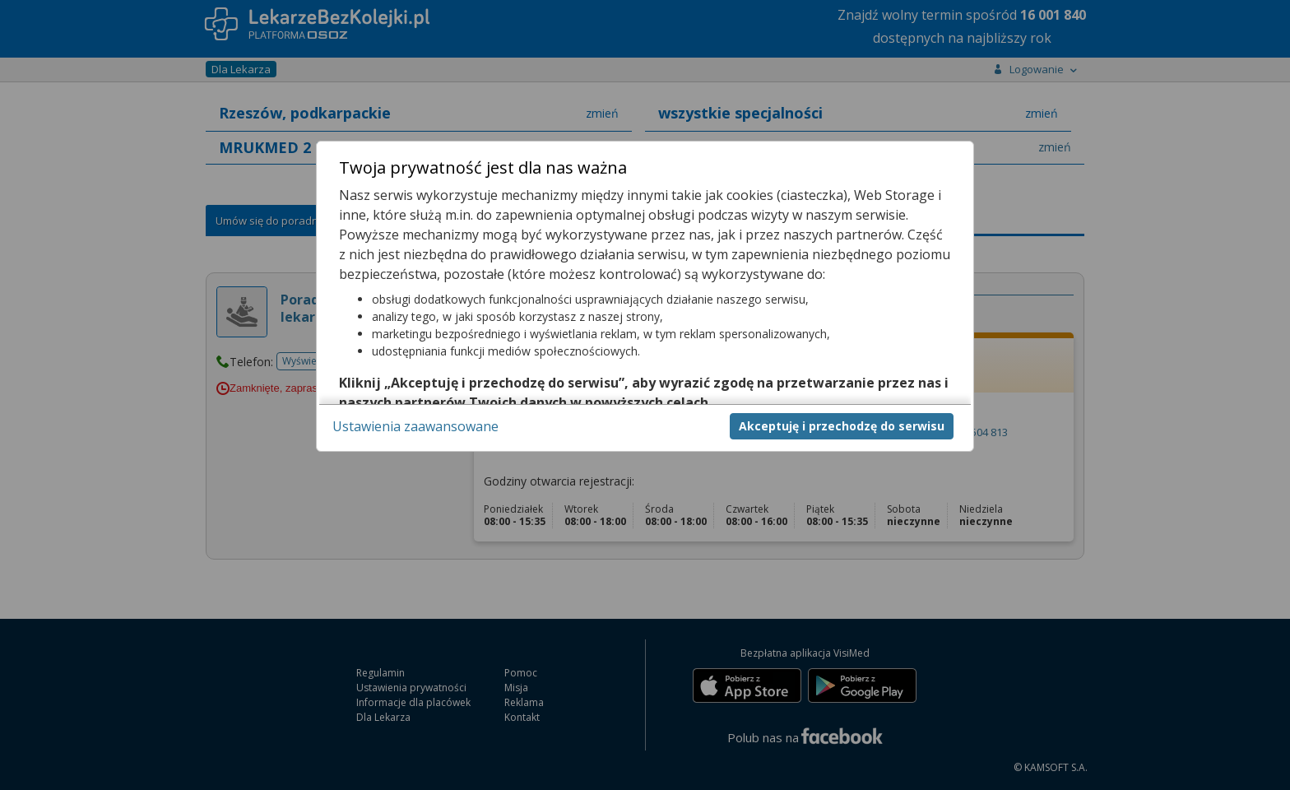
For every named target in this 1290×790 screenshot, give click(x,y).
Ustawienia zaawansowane (415, 426)
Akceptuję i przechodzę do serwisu (841, 426)
